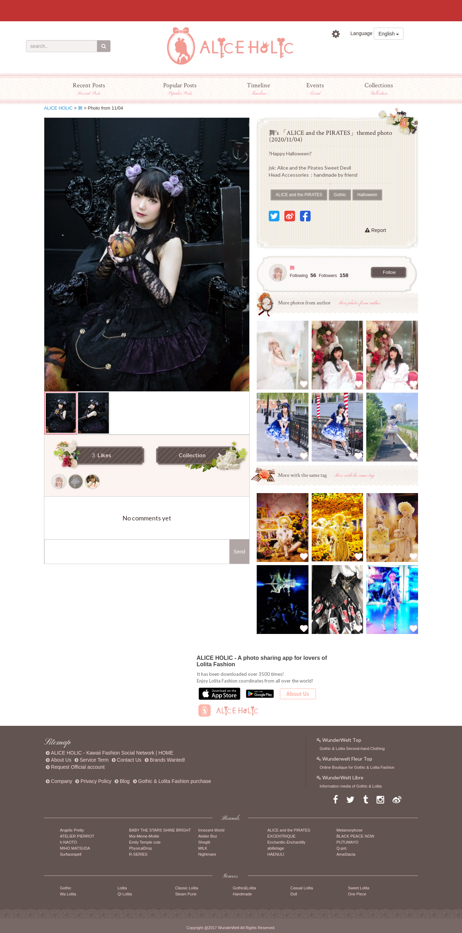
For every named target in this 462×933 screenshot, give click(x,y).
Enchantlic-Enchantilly (286, 842)
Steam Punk (185, 894)
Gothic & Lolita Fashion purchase (174, 781)
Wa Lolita (68, 894)
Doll (293, 894)
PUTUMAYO (347, 842)
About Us (61, 760)
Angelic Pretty (72, 830)
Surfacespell (71, 854)
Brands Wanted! (167, 760)
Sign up (390, 49)
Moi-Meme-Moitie (144, 836)
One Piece (357, 894)
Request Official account (78, 767)
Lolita (122, 888)
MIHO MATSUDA (75, 848)
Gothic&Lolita (244, 888)
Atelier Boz (207, 836)
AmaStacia (345, 854)
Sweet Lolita (358, 888)
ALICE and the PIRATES (298, 194)
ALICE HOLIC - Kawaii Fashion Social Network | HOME (112, 753)
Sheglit (204, 842)
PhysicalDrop (140, 848)
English (388, 34)
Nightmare (207, 854)
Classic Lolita (186, 888)
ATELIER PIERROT (77, 836)
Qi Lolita (124, 894)
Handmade (242, 894)
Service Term (94, 760)
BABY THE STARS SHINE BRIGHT (160, 830)
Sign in (349, 49)
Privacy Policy (95, 781)
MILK (202, 848)
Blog (125, 781)
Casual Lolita (301, 888)
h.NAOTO (68, 842)
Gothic (340, 194)
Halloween (367, 194)
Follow (389, 272)
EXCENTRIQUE (281, 836)
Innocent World (211, 830)
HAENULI (275, 854)
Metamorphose (349, 830)
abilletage (275, 848)
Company (61, 781)
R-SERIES (138, 854)
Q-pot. (341, 848)
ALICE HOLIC (58, 108)
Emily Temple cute (145, 842)
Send (239, 551)
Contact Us (129, 760)
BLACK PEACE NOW (355, 836)
